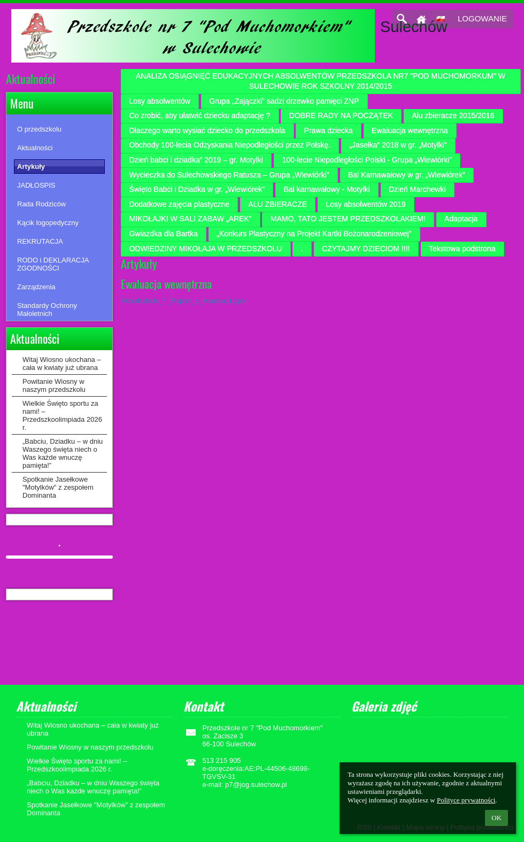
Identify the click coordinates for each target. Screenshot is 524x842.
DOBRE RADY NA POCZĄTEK (341, 115)
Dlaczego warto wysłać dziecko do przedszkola (207, 130)
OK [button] (496, 818)
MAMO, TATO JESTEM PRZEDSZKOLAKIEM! (348, 218)
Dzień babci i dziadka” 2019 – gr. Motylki (196, 160)
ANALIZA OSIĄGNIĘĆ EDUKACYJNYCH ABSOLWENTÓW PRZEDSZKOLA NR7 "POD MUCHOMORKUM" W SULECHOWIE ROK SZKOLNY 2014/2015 (320, 81)
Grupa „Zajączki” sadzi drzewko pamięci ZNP (284, 101)
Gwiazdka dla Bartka (163, 233)
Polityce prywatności (466, 800)
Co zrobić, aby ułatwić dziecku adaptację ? (199, 115)
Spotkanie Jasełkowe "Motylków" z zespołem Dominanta (58, 487)
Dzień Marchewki (417, 189)
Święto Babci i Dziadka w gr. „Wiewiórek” (197, 189)
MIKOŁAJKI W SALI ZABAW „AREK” (190, 218)
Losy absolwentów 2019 (365, 204)
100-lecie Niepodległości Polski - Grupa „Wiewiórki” (366, 160)
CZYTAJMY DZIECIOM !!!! (366, 248)
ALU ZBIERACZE (277, 204)
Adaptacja (460, 218)
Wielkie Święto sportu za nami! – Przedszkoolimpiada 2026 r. (62, 415)
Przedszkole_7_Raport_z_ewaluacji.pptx (183, 301)
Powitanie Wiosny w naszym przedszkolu (54, 385)
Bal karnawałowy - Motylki (326, 189)
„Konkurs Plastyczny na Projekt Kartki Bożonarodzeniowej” (314, 233)
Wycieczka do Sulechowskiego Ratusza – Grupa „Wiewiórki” (229, 175)
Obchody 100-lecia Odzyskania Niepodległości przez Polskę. (229, 145)
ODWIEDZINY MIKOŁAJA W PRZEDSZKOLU (205, 248)
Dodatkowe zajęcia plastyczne (179, 204)
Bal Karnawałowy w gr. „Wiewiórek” (406, 175)
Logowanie (482, 18)
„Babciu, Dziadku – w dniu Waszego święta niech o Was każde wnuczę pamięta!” (62, 453)
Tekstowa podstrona (462, 248)
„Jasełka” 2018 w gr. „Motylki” (397, 145)
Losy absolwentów (159, 101)
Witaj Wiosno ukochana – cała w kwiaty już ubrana (61, 364)
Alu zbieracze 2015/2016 (453, 115)
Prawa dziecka (328, 130)
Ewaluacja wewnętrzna (410, 130)
